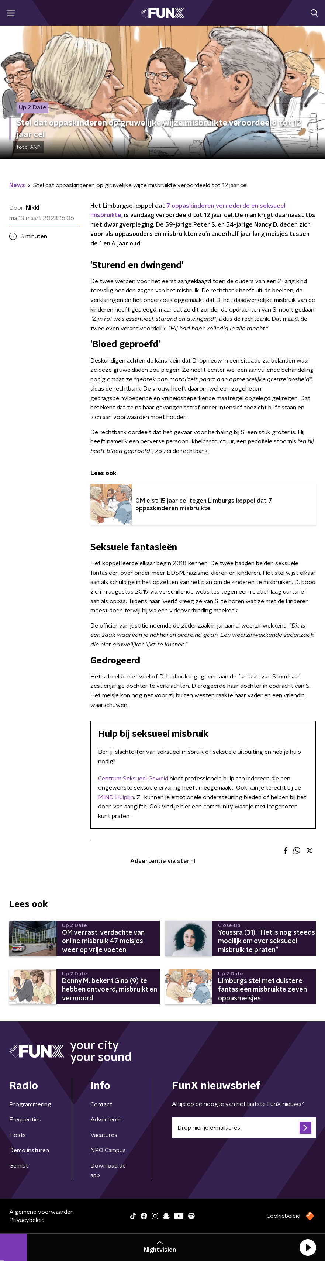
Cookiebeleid (283, 1216)
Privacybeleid (27, 1220)
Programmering (30, 1104)
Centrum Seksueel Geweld (133, 778)
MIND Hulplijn (116, 797)
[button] (307, 1247)
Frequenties (25, 1120)
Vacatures (103, 1135)
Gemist (18, 1166)
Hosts (17, 1135)
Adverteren (106, 1120)
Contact (101, 1104)
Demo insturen (29, 1150)
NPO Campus (108, 1150)
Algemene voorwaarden (41, 1212)
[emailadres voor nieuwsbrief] (244, 1127)
